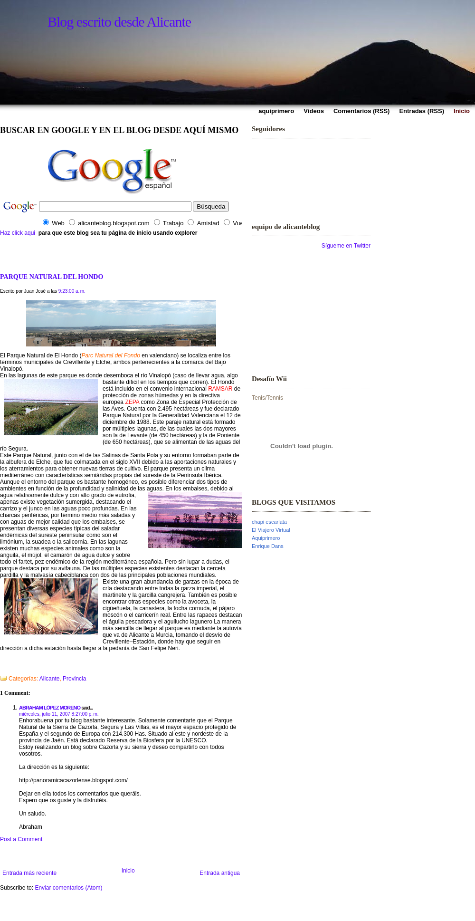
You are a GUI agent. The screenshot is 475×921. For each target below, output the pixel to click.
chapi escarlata (269, 522)
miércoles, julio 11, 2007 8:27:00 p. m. (59, 714)
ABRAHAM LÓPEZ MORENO (49, 707)
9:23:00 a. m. (72, 291)
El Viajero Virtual (271, 530)
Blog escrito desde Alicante (119, 21)
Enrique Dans (268, 546)
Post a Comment (21, 839)
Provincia (74, 678)
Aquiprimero (266, 538)
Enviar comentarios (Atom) (68, 887)
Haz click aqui (17, 233)
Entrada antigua (220, 873)
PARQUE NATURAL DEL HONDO (51, 276)
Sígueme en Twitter (346, 245)
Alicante (49, 678)
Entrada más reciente (29, 873)
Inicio (128, 870)
